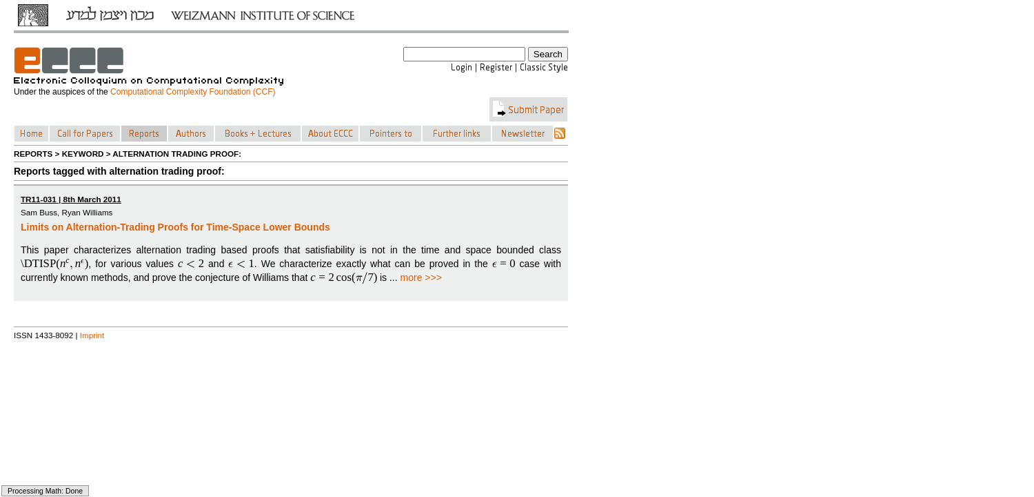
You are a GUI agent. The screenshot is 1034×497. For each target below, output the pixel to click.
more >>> (421, 277)
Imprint (92, 335)
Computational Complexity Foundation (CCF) (192, 92)
